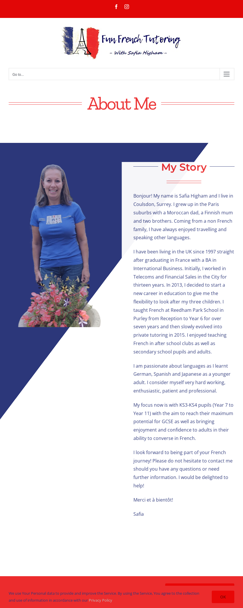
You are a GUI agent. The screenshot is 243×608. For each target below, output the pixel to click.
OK (223, 597)
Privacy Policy (100, 600)
